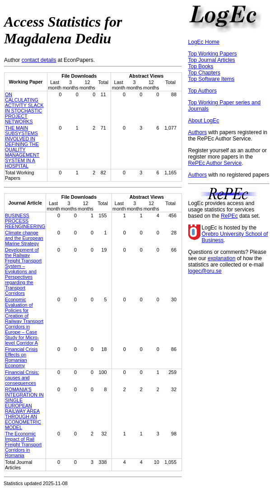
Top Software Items (211, 79)
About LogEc (203, 120)
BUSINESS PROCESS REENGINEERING (25, 221)
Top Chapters (204, 73)
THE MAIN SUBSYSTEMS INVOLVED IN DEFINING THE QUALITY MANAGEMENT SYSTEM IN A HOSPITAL (22, 146)
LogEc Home (203, 42)
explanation (221, 258)
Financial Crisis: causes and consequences (22, 377)
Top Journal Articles (211, 60)
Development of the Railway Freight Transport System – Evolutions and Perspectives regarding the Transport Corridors (23, 271)
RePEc (229, 216)
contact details (39, 60)
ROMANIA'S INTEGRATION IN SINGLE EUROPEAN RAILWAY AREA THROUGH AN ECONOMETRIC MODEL (24, 408)
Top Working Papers (212, 54)
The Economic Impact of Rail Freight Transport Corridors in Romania (23, 444)
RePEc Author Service (215, 163)
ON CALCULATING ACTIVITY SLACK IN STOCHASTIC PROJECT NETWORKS (24, 108)
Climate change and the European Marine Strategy (24, 238)
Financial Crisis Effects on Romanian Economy (21, 357)
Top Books (201, 66)
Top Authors (202, 91)
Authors (197, 132)
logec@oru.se (205, 271)
